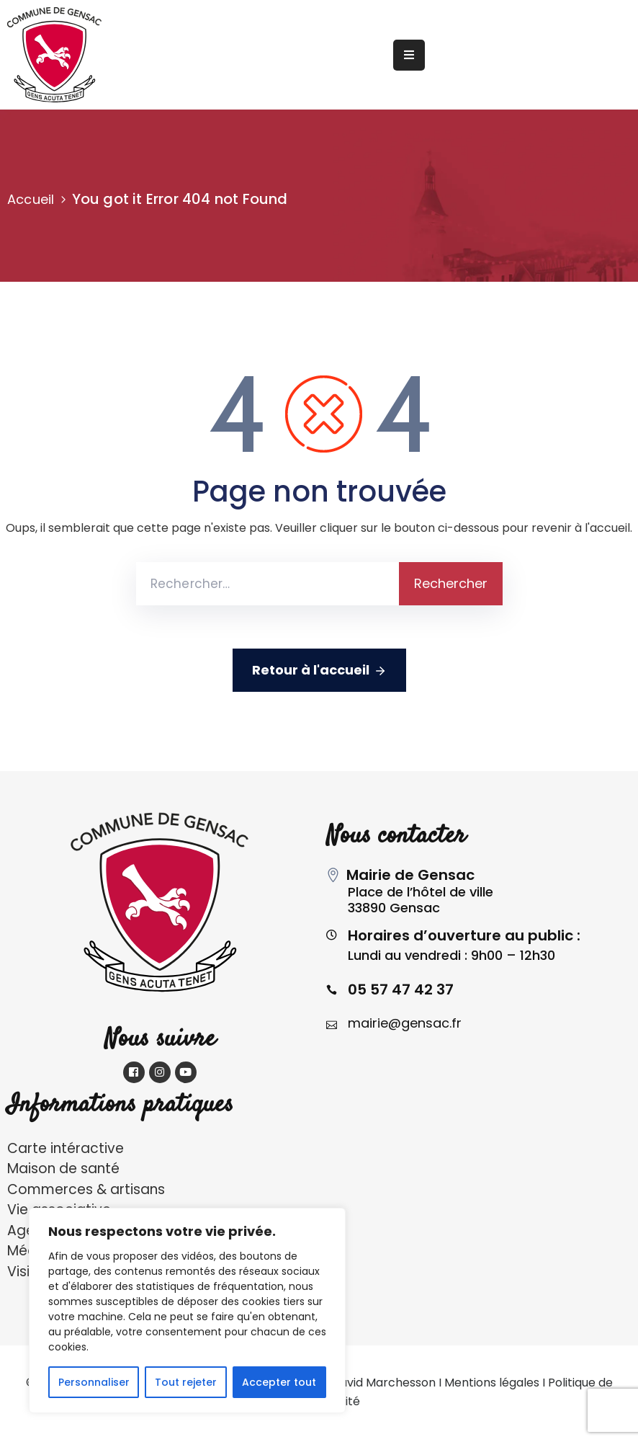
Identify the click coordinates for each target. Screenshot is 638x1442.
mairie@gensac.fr (405, 1023)
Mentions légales (491, 1382)
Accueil (30, 199)
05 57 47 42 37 (401, 989)
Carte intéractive (65, 1148)
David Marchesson (383, 1382)
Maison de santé (63, 1168)
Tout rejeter (186, 1382)
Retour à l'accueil (319, 670)
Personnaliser (94, 1382)
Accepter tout (279, 1382)
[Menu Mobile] (409, 55)
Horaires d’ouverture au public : (464, 935)
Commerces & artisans (86, 1189)
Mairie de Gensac (410, 875)
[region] (187, 1310)
